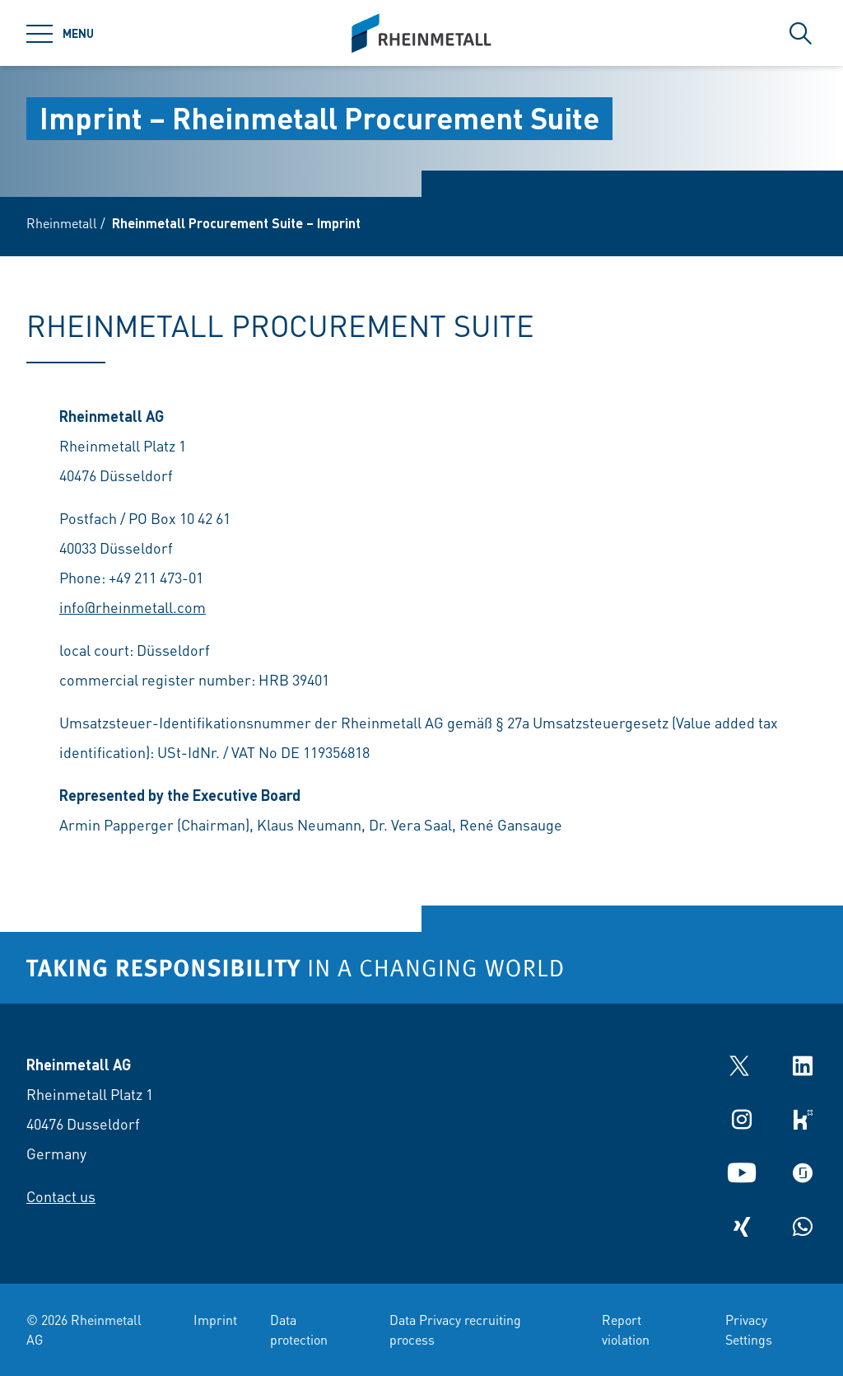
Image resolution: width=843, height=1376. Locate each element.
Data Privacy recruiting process (455, 1329)
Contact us (60, 1195)
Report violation (626, 1329)
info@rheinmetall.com (132, 606)
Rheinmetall (61, 223)
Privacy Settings (748, 1329)
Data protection (299, 1329)
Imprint (215, 1319)
